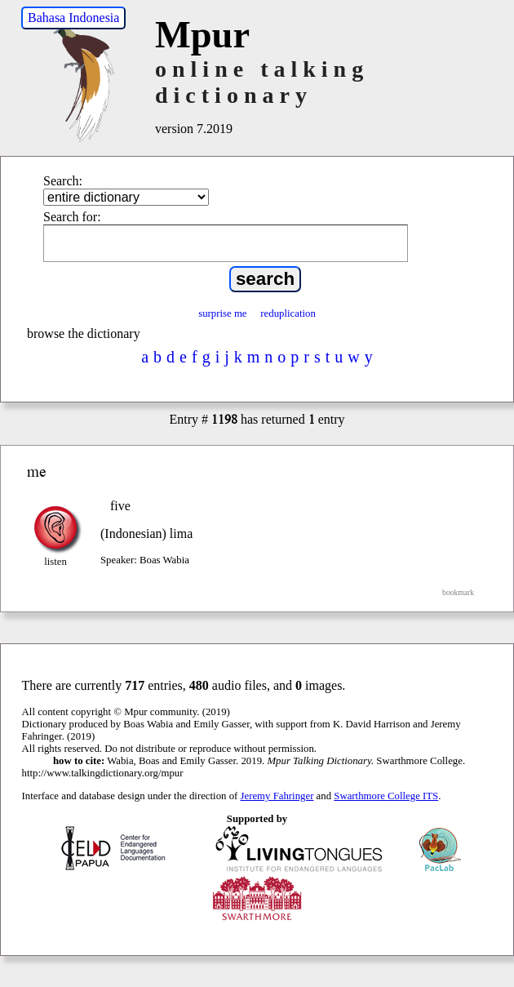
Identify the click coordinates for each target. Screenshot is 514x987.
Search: (62, 181)
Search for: (72, 217)
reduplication (288, 313)
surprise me (222, 313)
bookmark (458, 592)
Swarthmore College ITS (386, 796)
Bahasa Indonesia (73, 17)
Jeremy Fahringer (277, 796)
